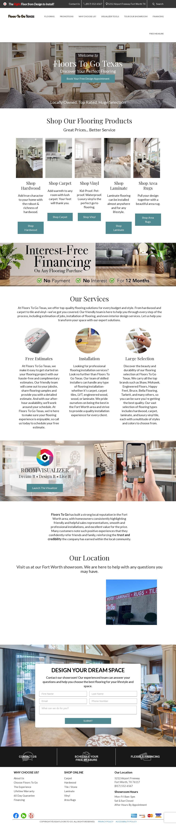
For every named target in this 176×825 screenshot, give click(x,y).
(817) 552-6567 (124, 785)
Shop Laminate (118, 227)
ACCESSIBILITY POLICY (126, 821)
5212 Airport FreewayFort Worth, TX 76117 (127, 780)
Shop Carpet (60, 216)
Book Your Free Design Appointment (88, 78)
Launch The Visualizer (44, 487)
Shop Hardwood (30, 227)
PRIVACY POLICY (105, 821)
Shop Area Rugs (148, 219)
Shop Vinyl (89, 216)
